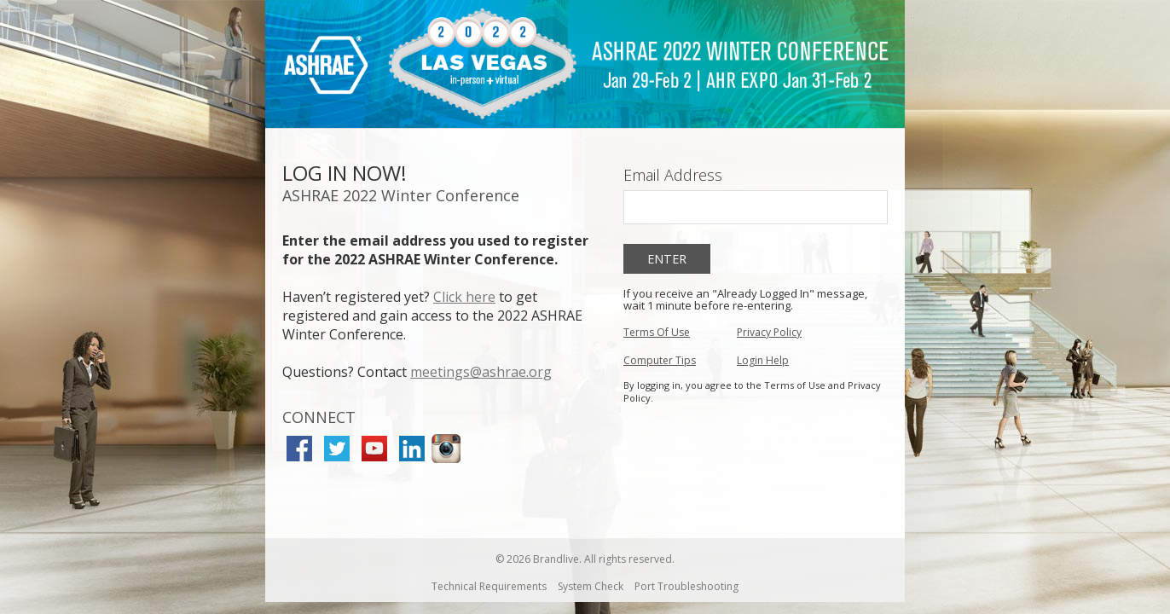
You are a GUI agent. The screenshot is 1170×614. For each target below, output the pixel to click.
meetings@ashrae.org (481, 371)
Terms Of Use (656, 332)
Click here (464, 296)
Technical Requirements (489, 586)
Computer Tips (659, 360)
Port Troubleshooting (686, 586)
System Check (590, 586)
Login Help (763, 360)
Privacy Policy (769, 332)
